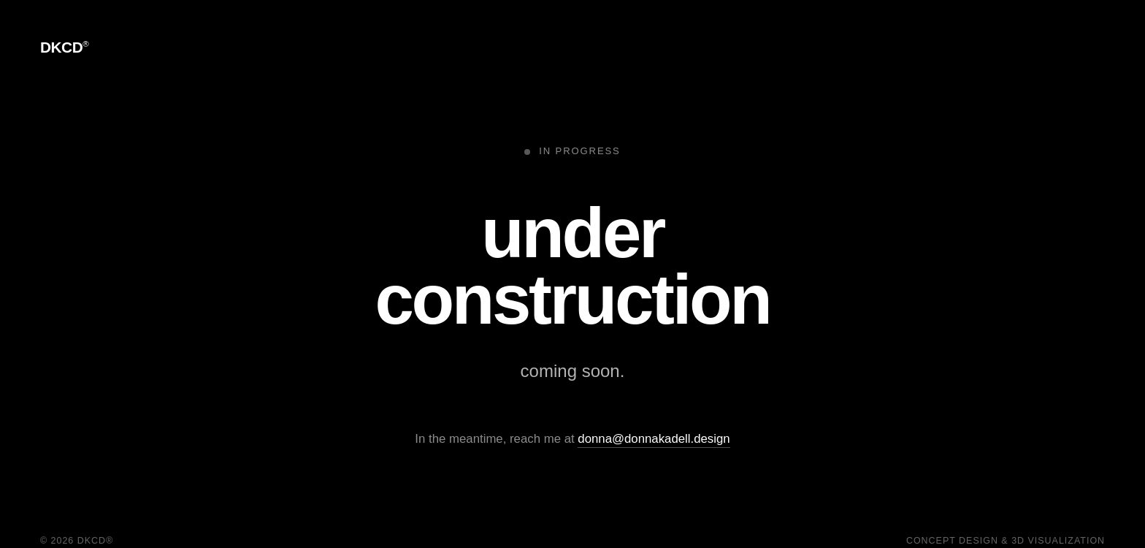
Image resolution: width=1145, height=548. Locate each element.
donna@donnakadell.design (653, 439)
